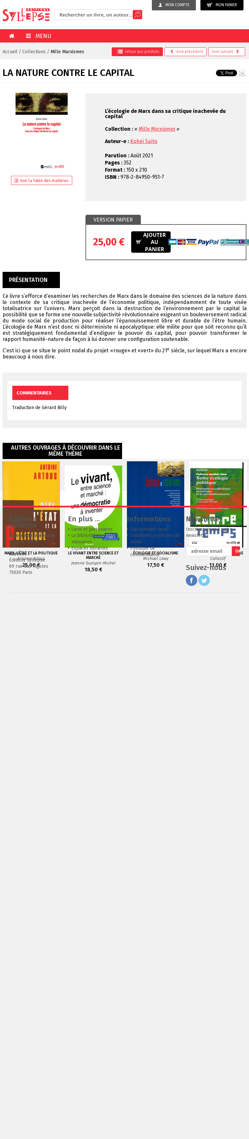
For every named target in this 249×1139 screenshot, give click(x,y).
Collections (34, 52)
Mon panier (222, 5)
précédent (186, 51)
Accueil (10, 52)
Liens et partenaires (92, 626)
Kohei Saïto (143, 141)
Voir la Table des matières (42, 180)
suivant (225, 51)
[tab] (113, 220)
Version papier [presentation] (113, 220)
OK (237, 648)
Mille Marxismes (67, 52)
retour (138, 51)
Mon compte (173, 5)
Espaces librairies (89, 645)
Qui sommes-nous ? (150, 626)
